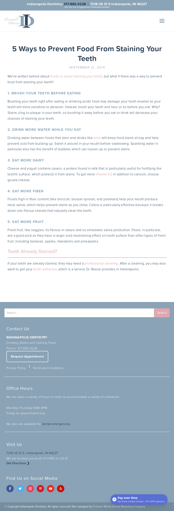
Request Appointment (27, 356)
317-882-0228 (75, 4)
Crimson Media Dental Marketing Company (119, 506)
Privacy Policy (16, 368)
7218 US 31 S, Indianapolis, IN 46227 (32, 453)
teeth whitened (45, 269)
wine (97, 137)
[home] (19, 21)
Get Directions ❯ (18, 463)
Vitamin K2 (104, 174)
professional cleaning (101, 263)
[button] (162, 21)
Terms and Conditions (48, 368)
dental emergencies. (56, 424)
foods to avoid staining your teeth (76, 76)
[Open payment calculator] (139, 499)
